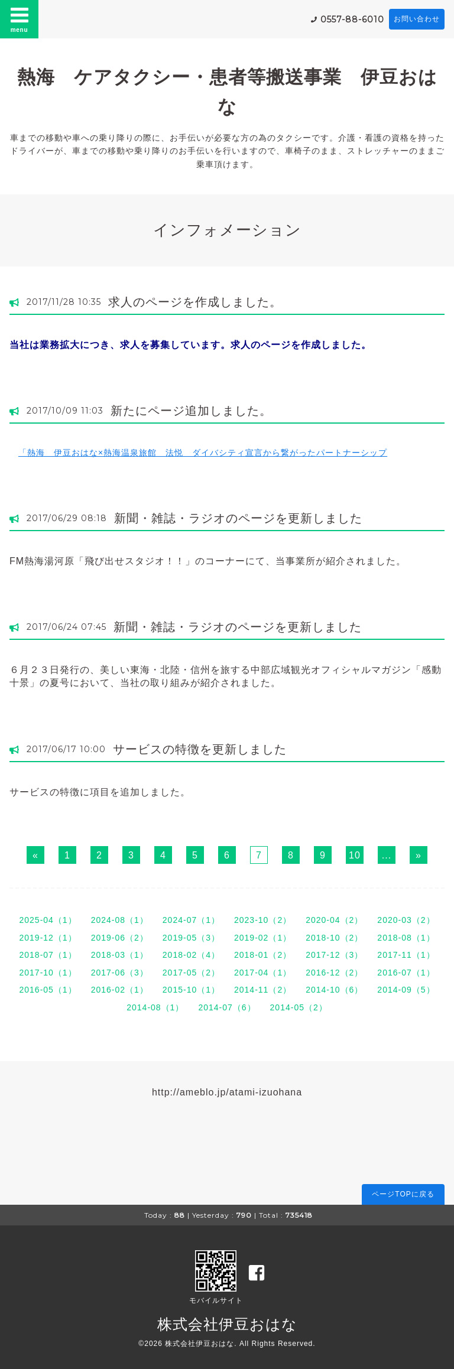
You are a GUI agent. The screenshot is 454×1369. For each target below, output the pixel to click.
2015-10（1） (191, 989)
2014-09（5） (405, 989)
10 (355, 855)
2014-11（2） (262, 989)
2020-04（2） (334, 920)
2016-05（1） (47, 989)
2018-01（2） (262, 955)
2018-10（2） (334, 937)
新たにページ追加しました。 (191, 410)
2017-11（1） (405, 955)
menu (19, 19)
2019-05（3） (191, 937)
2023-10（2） (262, 920)
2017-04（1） (262, 972)
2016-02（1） (119, 989)
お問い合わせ (417, 19)
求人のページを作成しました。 (195, 301)
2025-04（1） (47, 920)
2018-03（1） (119, 955)
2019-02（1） (262, 937)
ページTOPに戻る (403, 1194)
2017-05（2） (191, 972)
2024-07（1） (191, 920)
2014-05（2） (298, 1007)
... (386, 855)
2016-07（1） (405, 972)
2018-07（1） (47, 955)
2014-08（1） (155, 1007)
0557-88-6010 (352, 19)
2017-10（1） (47, 972)
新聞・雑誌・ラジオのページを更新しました (238, 518)
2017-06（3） (119, 972)
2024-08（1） (119, 920)
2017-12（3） (334, 955)
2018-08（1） (405, 937)
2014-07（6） (226, 1007)
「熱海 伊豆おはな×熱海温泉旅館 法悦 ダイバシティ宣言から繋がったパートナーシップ (202, 452)
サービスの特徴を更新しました (200, 749)
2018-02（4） (191, 955)
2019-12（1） (47, 937)
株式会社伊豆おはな (227, 1324)
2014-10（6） (334, 989)
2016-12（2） (334, 972)
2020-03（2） (405, 920)
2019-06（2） (119, 937)
